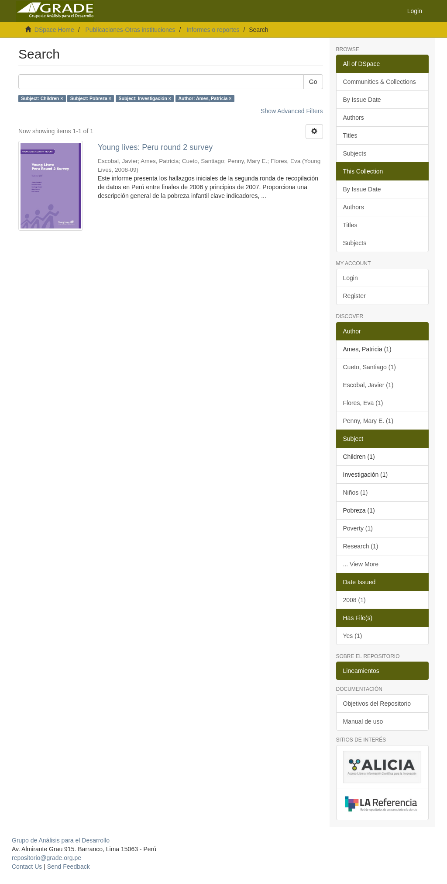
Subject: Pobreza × (90, 98)
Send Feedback (68, 866)
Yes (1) (352, 635)
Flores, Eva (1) (363, 402)
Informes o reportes (212, 29)
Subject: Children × (42, 98)
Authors (353, 117)
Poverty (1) (358, 528)
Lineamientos (361, 670)
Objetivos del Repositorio (377, 703)
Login (350, 277)
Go (313, 81)
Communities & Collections (379, 81)
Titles (350, 135)
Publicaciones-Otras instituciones (130, 29)
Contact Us (27, 866)
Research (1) (360, 546)
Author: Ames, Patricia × (204, 98)
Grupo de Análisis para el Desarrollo (61, 840)
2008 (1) (354, 599)
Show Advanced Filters (292, 110)
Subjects (355, 153)
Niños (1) (355, 492)
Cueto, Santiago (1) (369, 367)
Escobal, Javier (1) (368, 384)
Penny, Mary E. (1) (368, 420)
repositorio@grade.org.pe (46, 857)
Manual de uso (363, 721)
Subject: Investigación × (144, 98)
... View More (360, 564)
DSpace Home (54, 29)
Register (354, 295)
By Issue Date (362, 99)
